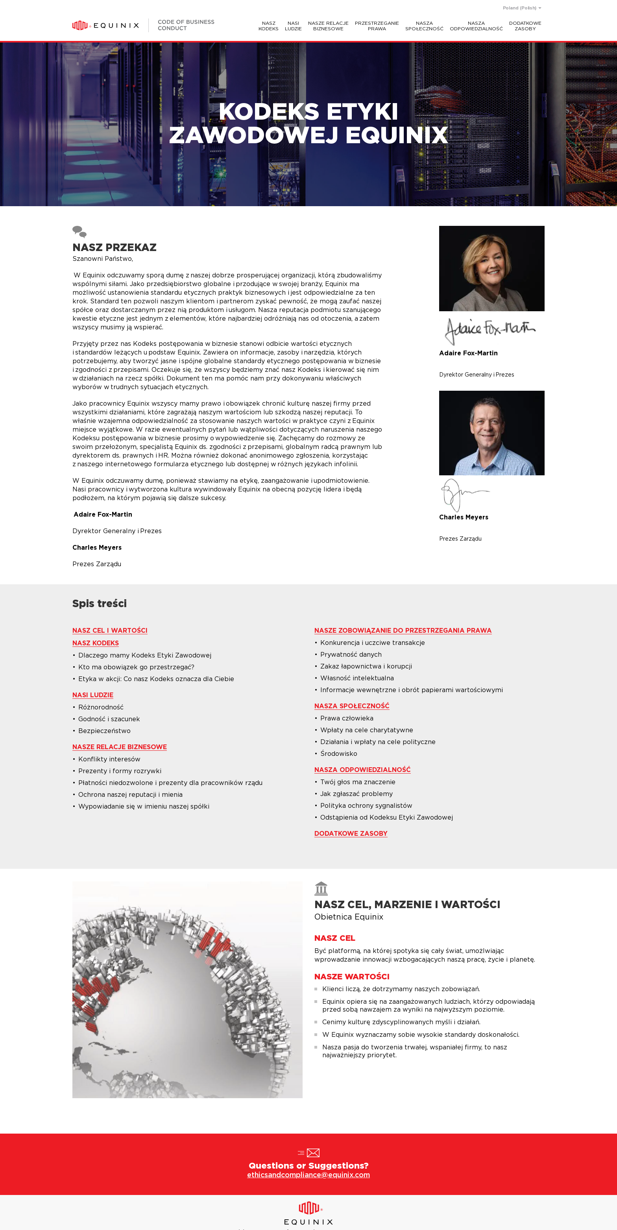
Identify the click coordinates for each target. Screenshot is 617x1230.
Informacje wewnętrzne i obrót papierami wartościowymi (411, 690)
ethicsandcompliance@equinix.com (308, 1175)
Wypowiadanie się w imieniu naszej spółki (143, 806)
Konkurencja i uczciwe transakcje (372, 643)
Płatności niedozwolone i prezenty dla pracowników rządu (170, 783)
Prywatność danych (351, 655)
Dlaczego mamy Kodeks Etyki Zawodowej (144, 655)
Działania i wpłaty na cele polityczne (378, 742)
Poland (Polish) (520, 8)
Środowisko (338, 754)
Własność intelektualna (357, 678)
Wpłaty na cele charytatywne (366, 730)
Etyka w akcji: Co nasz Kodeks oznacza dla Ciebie (156, 679)
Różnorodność (101, 707)
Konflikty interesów (109, 759)
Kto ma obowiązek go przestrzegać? (136, 667)
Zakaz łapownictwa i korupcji (366, 666)
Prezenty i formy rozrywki (119, 771)
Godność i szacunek (109, 719)
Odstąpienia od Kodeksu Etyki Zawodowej (386, 817)
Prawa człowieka (346, 718)
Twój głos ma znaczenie (357, 782)
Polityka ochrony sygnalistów (366, 806)
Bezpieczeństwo (104, 731)
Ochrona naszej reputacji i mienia (130, 795)
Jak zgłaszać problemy (356, 794)
